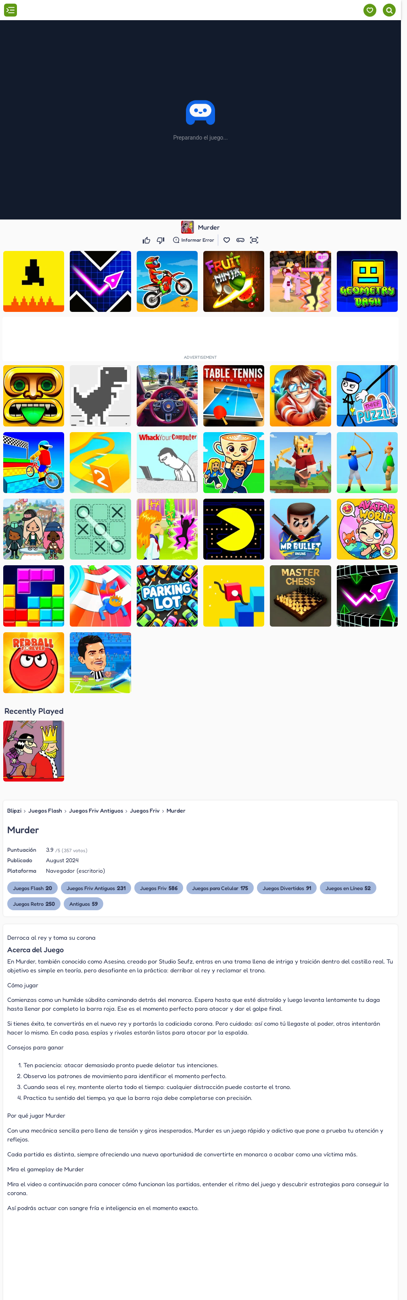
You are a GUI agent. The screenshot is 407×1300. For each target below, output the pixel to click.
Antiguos (83, 903)
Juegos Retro (34, 903)
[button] (227, 240)
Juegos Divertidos (287, 887)
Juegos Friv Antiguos (96, 810)
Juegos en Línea (348, 887)
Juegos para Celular (220, 887)
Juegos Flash (45, 810)
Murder (176, 810)
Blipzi (14, 810)
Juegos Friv (145, 810)
